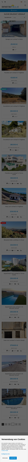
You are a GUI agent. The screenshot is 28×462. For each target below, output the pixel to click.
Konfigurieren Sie (5, 454)
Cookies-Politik (4, 450)
